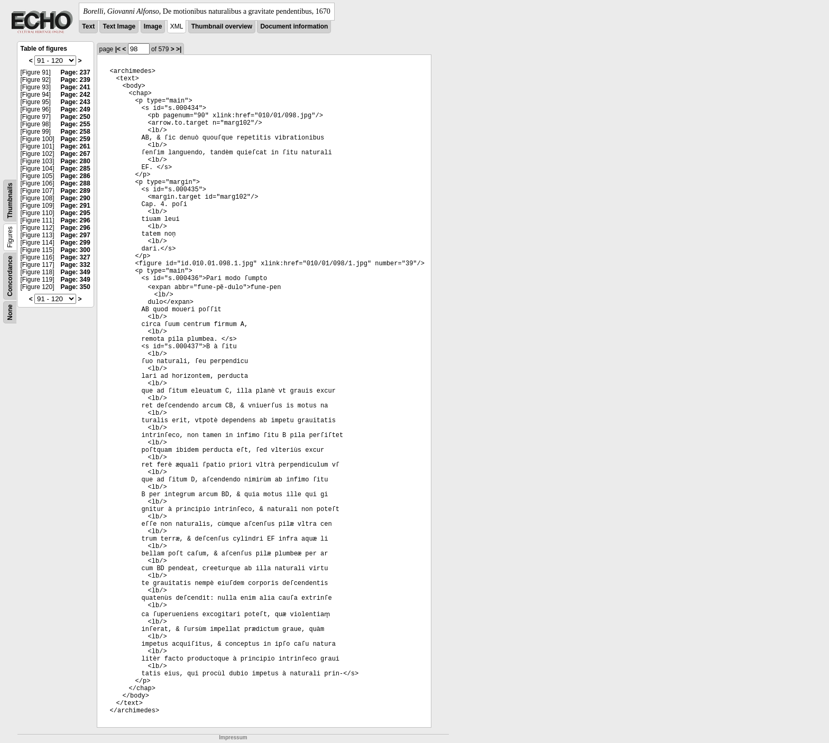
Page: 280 (75, 161)
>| (178, 49)
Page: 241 (75, 87)
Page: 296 (75, 220)
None (10, 312)
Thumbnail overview (221, 26)
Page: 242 (75, 94)
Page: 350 (75, 287)
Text (88, 26)
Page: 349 (75, 272)
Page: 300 (75, 250)
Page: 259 (75, 139)
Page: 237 (75, 72)
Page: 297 (75, 235)
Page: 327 (75, 257)
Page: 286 (75, 176)
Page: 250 (75, 116)
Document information (294, 26)
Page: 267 (75, 153)
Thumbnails (10, 200)
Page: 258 (75, 131)
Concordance (10, 276)
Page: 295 (75, 213)
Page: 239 (75, 79)
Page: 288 (75, 183)
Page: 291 (75, 205)
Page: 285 (75, 168)
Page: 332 (75, 264)
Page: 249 (75, 109)
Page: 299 (75, 242)
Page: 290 (75, 198)
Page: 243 (75, 102)
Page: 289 (75, 190)
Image (153, 26)
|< (118, 49)
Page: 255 (75, 124)
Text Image (119, 26)
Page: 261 (75, 146)
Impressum (233, 737)
